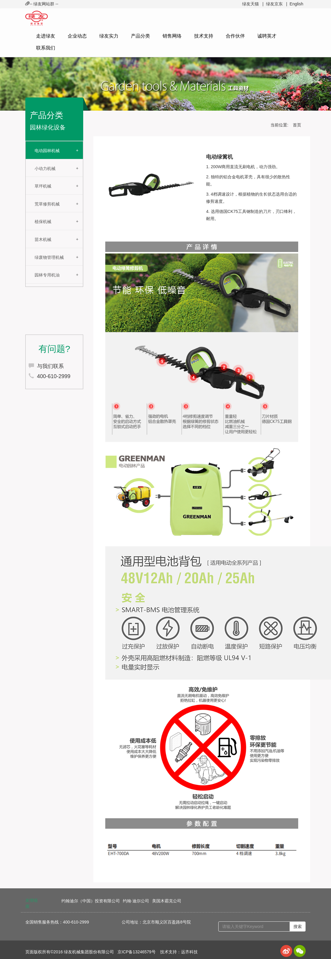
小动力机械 (45, 168)
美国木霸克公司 (166, 900)
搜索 (297, 926)
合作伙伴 (235, 35)
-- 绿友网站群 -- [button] (41, 3)
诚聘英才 (266, 35)
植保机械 (43, 221)
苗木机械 (43, 239)
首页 (297, 125)
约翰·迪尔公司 (136, 900)
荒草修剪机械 (47, 204)
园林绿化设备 (48, 127)
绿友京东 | (276, 3)
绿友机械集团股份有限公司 (89, 951)
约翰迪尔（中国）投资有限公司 (90, 900)
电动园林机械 (47, 150)
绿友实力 (108, 35)
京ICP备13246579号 (136, 951)
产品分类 (140, 35)
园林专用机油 (47, 275)
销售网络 (172, 35)
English (296, 3)
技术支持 (203, 35)
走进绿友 (45, 35)
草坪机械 (43, 186)
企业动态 (77, 35)
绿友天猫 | (252, 3)
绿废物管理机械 (49, 257)
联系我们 (45, 47)
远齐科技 (189, 951)
